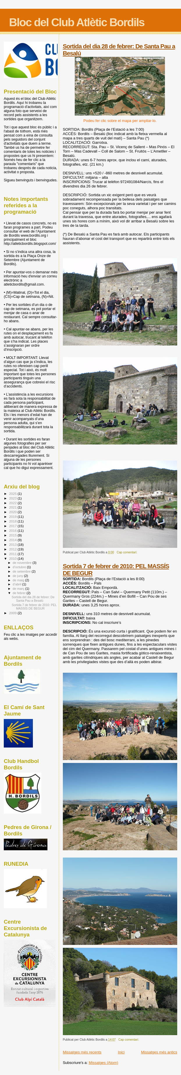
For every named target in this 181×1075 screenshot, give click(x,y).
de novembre (23, 562)
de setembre (22, 571)
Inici (121, 1052)
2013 (13, 544)
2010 (13, 558)
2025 (13, 493)
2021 (13, 507)
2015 (13, 535)
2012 (13, 549)
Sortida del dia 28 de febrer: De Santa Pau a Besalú (33, 598)
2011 (13, 554)
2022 (13, 503)
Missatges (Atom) (103, 1062)
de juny (18, 576)
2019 (13, 516)
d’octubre (20, 567)
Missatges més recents (82, 1052)
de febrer (20, 593)
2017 (13, 526)
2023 (13, 498)
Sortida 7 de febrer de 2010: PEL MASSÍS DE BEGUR (34, 606)
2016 (13, 530)
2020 (13, 512)
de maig (19, 580)
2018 (13, 521)
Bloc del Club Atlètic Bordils (76, 22)
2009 (13, 613)
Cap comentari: (127, 552)
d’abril (17, 584)
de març (19, 588)
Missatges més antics (159, 1052)
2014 (13, 540)
